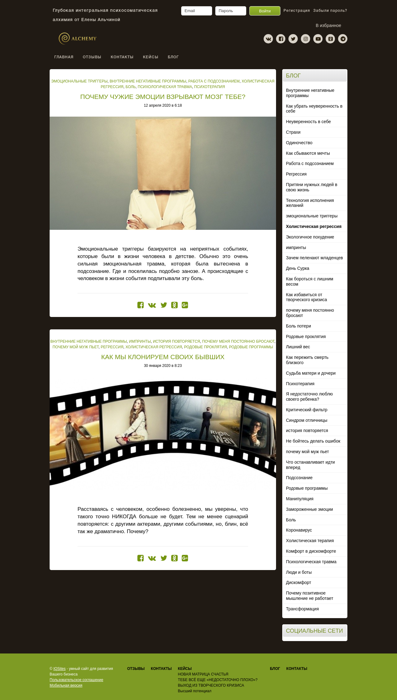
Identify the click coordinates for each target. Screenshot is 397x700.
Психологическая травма (311, 561)
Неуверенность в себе (308, 121)
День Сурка (297, 268)
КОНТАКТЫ (122, 57)
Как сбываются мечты (308, 153)
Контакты (296, 669)
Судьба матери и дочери (311, 373)
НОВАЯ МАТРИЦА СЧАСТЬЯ (203, 674)
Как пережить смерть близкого (307, 360)
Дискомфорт (298, 582)
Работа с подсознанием (310, 163)
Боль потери (298, 325)
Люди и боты (299, 572)
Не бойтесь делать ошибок (313, 441)
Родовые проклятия (306, 336)
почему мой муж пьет (307, 451)
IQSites (59, 669)
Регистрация (296, 10)
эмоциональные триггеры (311, 215)
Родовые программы (307, 488)
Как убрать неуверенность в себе (314, 109)
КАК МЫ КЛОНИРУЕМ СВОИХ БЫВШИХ (163, 356)
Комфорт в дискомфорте (311, 551)
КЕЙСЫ (150, 57)
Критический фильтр (307, 409)
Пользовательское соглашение (76, 680)
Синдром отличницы (306, 420)
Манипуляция (300, 498)
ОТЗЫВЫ (92, 57)
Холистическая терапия (310, 540)
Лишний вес (298, 346)
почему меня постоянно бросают (310, 313)
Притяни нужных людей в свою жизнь (311, 187)
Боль (291, 519)
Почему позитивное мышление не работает (309, 596)
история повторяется (307, 430)
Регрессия (296, 174)
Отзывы (136, 669)
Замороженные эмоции (309, 509)
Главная (64, 57)
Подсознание (299, 477)
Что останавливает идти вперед (310, 465)
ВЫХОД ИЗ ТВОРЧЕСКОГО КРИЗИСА (211, 685)
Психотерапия (300, 383)
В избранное (328, 25)
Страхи (293, 132)
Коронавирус (299, 530)
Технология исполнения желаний (310, 203)
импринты (296, 247)
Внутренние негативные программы (310, 93)
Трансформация (302, 608)
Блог (173, 57)
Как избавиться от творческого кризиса (306, 297)
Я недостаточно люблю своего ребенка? (309, 396)
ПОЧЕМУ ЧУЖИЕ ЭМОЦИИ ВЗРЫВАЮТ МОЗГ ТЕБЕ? (162, 96)
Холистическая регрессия (313, 226)
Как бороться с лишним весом (309, 281)
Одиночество (299, 142)
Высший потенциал (195, 691)
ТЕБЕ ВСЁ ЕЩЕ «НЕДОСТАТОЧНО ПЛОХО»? (218, 680)
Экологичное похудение (310, 236)
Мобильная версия (66, 685)
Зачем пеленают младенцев (314, 257)
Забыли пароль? (330, 10)
